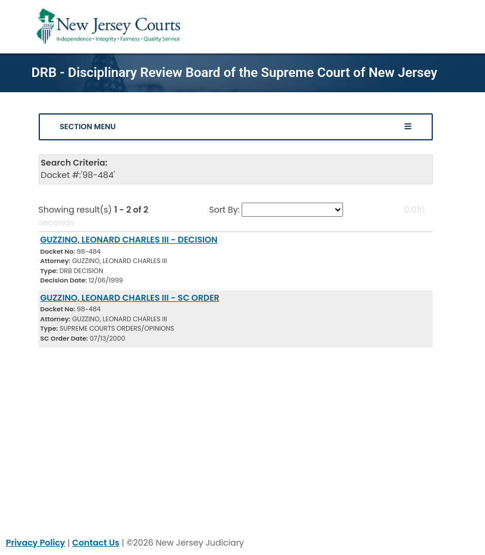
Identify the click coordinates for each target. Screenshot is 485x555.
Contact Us (96, 543)
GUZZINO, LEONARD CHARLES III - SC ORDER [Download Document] (130, 298)
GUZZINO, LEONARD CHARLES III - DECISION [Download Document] (129, 239)
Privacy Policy (35, 543)
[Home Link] (110, 26)
